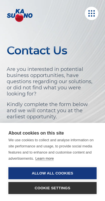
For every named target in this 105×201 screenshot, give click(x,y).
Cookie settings (53, 188)
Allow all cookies (52, 173)
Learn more (44, 158)
